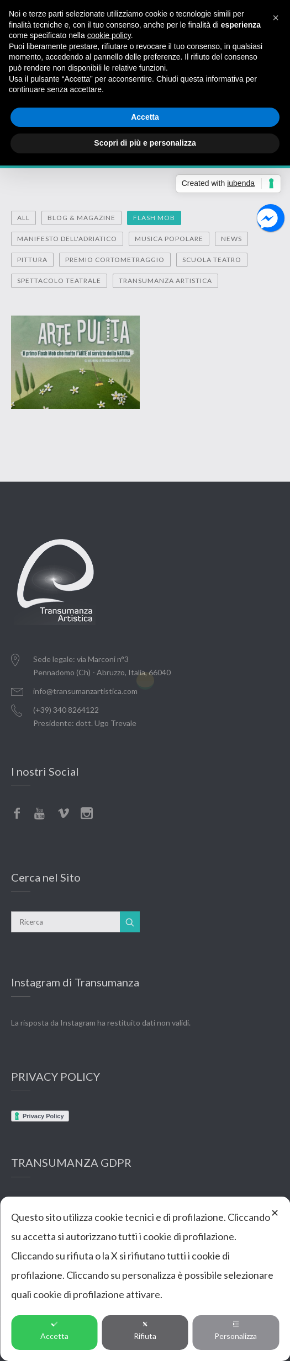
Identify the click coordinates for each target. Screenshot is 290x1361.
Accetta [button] (54, 1331)
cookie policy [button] (109, 35)
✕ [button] (275, 1213)
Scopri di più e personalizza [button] (145, 142)
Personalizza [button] (235, 1331)
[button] (275, 17)
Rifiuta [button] (145, 1331)
